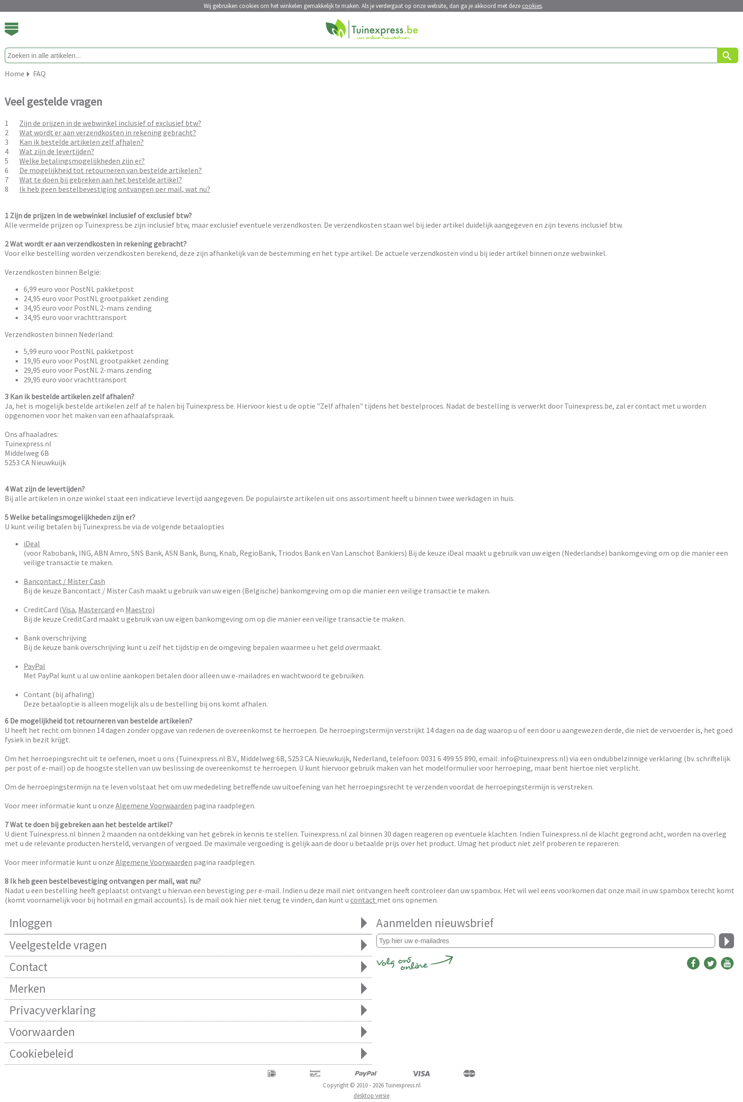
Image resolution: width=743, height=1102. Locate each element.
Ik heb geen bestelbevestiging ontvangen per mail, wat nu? (114, 189)
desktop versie (371, 1096)
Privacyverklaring (188, 1010)
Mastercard (96, 609)
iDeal (32, 543)
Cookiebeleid (188, 1053)
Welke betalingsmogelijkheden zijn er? (82, 160)
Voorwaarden (188, 1032)
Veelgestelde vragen (188, 945)
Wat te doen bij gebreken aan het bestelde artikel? (100, 179)
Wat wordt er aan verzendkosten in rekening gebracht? (107, 132)
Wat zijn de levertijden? (56, 151)
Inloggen (188, 923)
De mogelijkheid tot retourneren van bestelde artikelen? (110, 170)
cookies (532, 6)
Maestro (138, 609)
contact (363, 900)
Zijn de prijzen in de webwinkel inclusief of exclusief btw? (110, 123)
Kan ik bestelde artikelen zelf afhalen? (81, 142)
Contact (188, 967)
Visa (68, 609)
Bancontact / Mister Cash (64, 581)
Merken (188, 988)
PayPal (34, 666)
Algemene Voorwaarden (154, 805)
